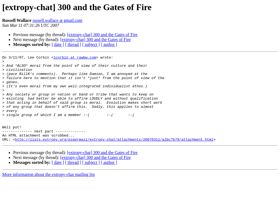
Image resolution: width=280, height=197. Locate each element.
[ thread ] (73, 44)
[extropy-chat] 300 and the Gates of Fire (102, 34)
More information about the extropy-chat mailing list (48, 191)
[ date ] (58, 44)
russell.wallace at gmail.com (57, 20)
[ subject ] (91, 44)
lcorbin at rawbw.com (74, 58)
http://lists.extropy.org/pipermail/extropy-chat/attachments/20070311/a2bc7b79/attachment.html (114, 156)
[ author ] (109, 44)
